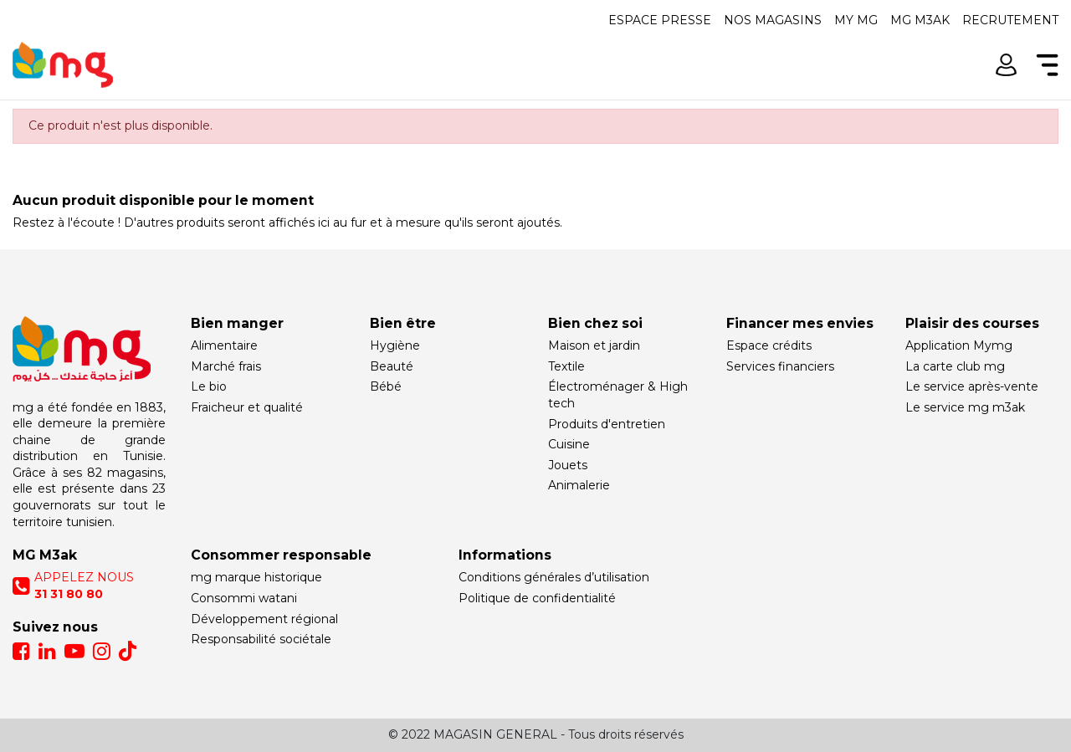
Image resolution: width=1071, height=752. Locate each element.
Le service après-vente (971, 386)
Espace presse (659, 20)
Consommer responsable (281, 555)
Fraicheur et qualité (247, 407)
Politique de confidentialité (537, 598)
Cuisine (569, 444)
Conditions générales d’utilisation (554, 577)
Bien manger (237, 323)
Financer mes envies (800, 323)
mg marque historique (256, 577)
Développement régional (264, 619)
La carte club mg (955, 366)
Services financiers (780, 366)
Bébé (386, 386)
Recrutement (1010, 20)
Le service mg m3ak (965, 407)
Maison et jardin (594, 345)
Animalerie (579, 485)
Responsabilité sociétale (261, 639)
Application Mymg (958, 345)
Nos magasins (773, 20)
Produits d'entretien (606, 424)
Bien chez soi (595, 323)
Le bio (209, 386)
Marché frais (226, 366)
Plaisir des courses (972, 323)
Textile (566, 366)
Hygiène (395, 345)
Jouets (567, 465)
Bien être (403, 323)
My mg (856, 20)
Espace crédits (769, 345)
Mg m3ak (920, 20)
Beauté (391, 366)
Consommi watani (244, 598)
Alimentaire (224, 345)
